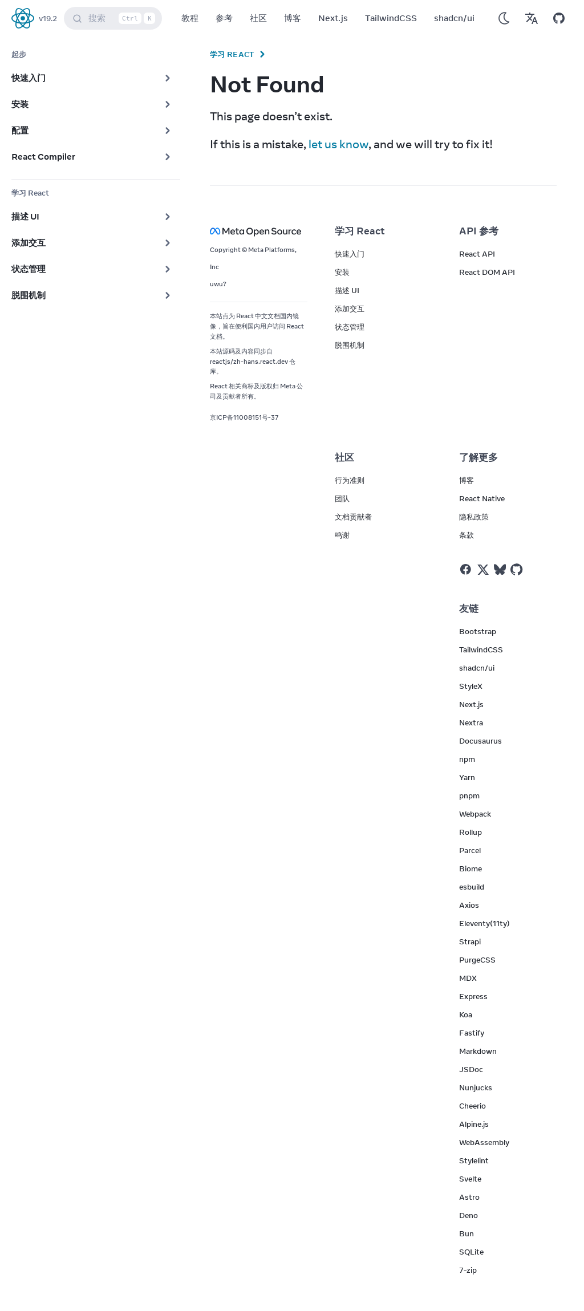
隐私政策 (474, 516)
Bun (466, 1233)
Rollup (470, 832)
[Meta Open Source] (258, 231)
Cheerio (472, 1105)
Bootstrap (477, 631)
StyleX (470, 686)
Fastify (471, 1032)
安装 (342, 272)
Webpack (475, 813)
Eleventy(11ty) (484, 923)
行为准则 (349, 480)
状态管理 (349, 326)
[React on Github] (517, 569)
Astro (469, 1197)
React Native (482, 498)
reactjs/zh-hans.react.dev (249, 362)
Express (473, 996)
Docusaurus (480, 740)
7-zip (468, 1270)
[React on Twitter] (483, 569)
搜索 (115, 18)
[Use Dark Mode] (504, 18)
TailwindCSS (391, 18)
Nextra (471, 722)
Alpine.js (474, 1124)
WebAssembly (484, 1142)
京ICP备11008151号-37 (244, 417)
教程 (189, 18)
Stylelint (474, 1160)
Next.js (333, 18)
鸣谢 (342, 534)
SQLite (471, 1251)
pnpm (469, 795)
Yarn (467, 777)
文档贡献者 (353, 516)
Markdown (478, 1051)
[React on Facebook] (465, 569)
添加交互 (349, 308)
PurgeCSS (477, 959)
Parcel (470, 850)
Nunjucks (475, 1087)
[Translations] (531, 18)
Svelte (470, 1178)
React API (477, 253)
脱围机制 (349, 345)
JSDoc (471, 1069)
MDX (468, 978)
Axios (469, 905)
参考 (224, 18)
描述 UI (347, 290)
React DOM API (487, 272)
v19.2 (48, 18)
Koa (465, 1014)
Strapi (470, 941)
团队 (342, 498)
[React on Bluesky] (500, 569)
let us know (338, 144)
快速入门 (349, 253)
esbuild (471, 886)
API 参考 (478, 231)
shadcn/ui (454, 18)
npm (467, 759)
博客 (292, 18)
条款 (466, 534)
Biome (470, 868)
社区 (258, 18)
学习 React (232, 54)
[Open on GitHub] (559, 18)
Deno (468, 1215)
